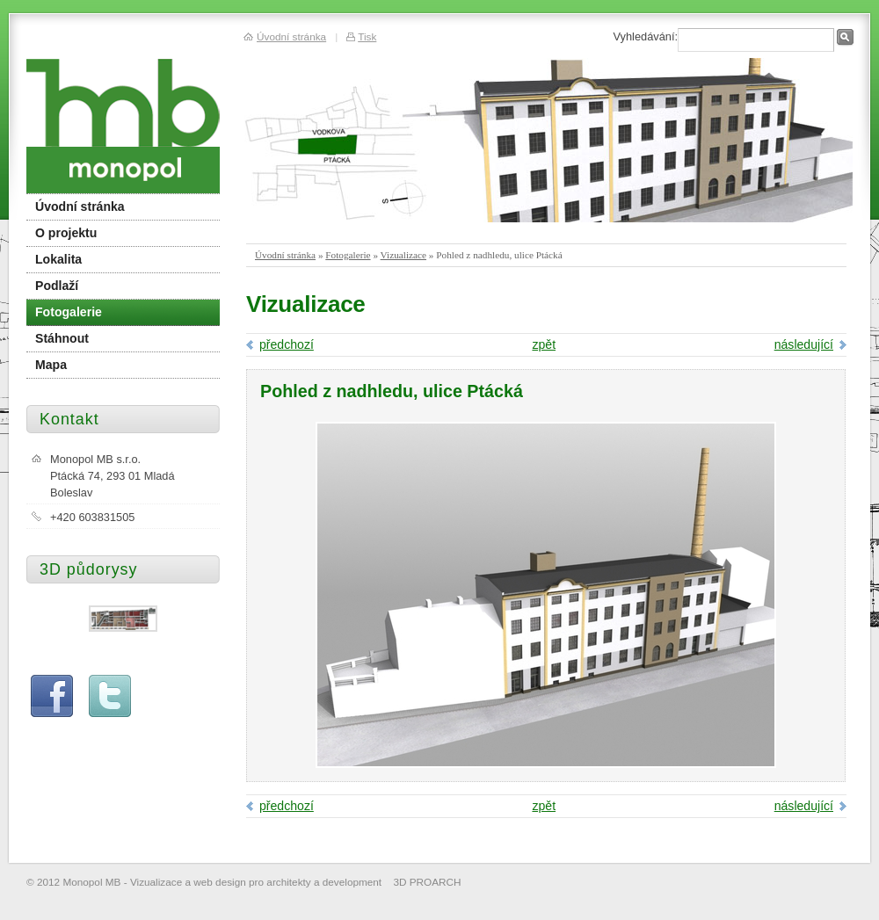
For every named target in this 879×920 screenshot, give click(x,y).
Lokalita (58, 259)
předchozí (286, 344)
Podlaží (56, 286)
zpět (544, 344)
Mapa (51, 365)
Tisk (367, 36)
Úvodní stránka (285, 255)
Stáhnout (62, 338)
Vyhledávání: (645, 36)
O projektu (66, 233)
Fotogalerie (347, 255)
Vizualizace (403, 255)
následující (803, 344)
